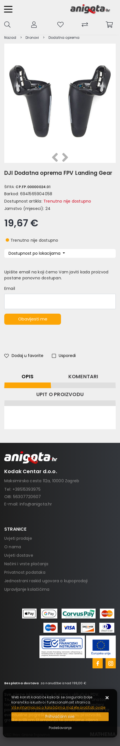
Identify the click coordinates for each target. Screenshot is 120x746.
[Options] (60, 728)
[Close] (60, 716)
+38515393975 (26, 489)
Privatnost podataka (24, 572)
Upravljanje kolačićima (26, 589)
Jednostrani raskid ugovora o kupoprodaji (46, 581)
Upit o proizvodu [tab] (60, 394)
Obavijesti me (32, 319)
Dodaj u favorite (23, 355)
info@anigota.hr (36, 504)
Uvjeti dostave (18, 555)
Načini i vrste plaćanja (26, 564)
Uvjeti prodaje (18, 538)
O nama (12, 547)
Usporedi (64, 355)
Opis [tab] (27, 376)
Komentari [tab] (83, 376)
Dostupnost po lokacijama (35, 253)
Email (9, 288)
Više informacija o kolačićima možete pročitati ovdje (58, 707)
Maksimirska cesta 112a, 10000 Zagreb (41, 481)
